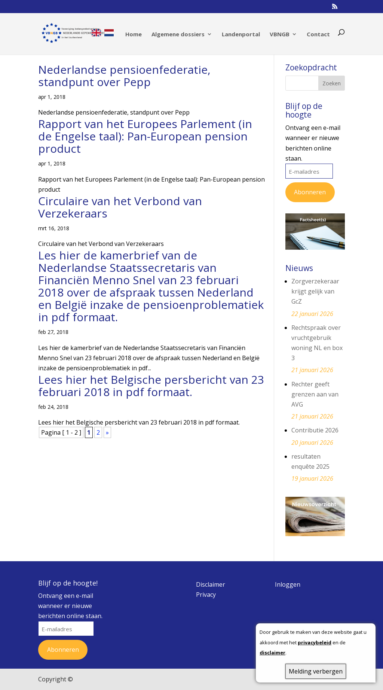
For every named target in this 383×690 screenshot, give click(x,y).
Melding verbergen (316, 671)
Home (133, 34)
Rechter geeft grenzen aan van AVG (314, 394)
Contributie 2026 (314, 430)
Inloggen (287, 584)
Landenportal (241, 34)
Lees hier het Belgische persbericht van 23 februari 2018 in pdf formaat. (151, 385)
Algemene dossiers (178, 34)
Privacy (206, 594)
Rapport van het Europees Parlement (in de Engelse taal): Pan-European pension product (145, 136)
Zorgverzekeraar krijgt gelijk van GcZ (315, 291)
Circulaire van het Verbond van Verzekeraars (120, 207)
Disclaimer (210, 584)
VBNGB (279, 34)
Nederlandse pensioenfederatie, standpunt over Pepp (124, 75)
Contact (318, 34)
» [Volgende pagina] (107, 432)
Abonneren (310, 192)
